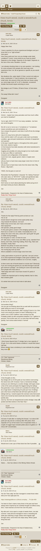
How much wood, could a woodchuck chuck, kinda (19, 19)
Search (4, 9)
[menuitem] (39, 14)
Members (11, 6)
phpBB (14, 547)
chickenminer (11, 23)
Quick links (3, 6)
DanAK (8, 365)
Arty (14, 549)
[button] (25, 29)
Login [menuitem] (38, 6)
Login (11, 9)
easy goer (8, 33)
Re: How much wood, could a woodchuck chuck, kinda (17, 109)
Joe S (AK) (8, 102)
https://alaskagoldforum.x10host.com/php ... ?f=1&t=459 (18, 499)
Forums (7, 6)
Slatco (7, 430)
